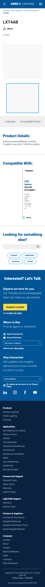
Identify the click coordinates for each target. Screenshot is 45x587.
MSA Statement (10, 563)
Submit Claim (9, 492)
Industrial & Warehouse (14, 446)
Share (8, 28)
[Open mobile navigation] (40, 4)
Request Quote (10, 480)
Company (7, 536)
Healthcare (8, 465)
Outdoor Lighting (11, 412)
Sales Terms (9, 484)
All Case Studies (10, 469)
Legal (5, 555)
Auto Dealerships (11, 461)
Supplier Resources (12, 521)
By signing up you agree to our (22, 385)
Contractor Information (14, 517)
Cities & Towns (10, 434)
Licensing (7, 559)
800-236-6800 (15, 313)
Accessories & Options (31, 11)
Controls (7, 420)
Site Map (29, 578)
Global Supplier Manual (14, 529)
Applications (29, 255)
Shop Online (19, 348)
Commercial (8, 450)
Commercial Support (13, 476)
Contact (30, 261)
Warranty (7, 488)
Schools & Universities (13, 454)
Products (6, 11)
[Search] (4, 4)
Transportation (10, 442)
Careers (6, 547)
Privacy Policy (17, 578)
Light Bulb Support (12, 499)
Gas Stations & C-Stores (14, 430)
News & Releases (11, 551)
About (6, 544)
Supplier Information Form (15, 525)
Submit (39, 379)
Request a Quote (15, 307)
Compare (25, 171)
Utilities (6, 438)
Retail (5, 458)
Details (27, 217)
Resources (16, 261)
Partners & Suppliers (13, 513)
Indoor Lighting (16, 11)
